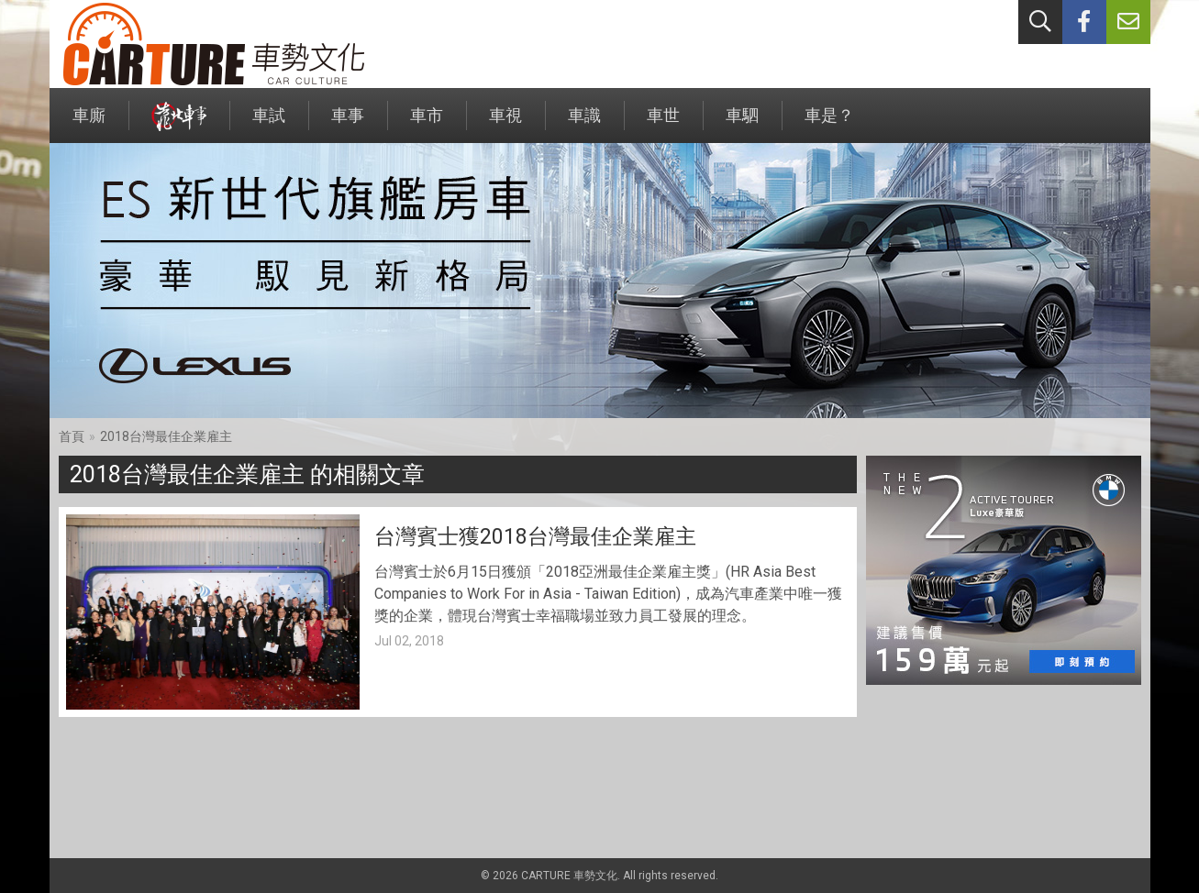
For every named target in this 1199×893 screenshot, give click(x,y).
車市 (426, 124)
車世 (663, 124)
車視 (505, 124)
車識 (584, 124)
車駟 (742, 124)
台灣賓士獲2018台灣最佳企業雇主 (535, 536)
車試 (268, 124)
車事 (347, 124)
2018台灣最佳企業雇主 (166, 436)
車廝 (89, 124)
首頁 (71, 436)
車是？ (829, 124)
